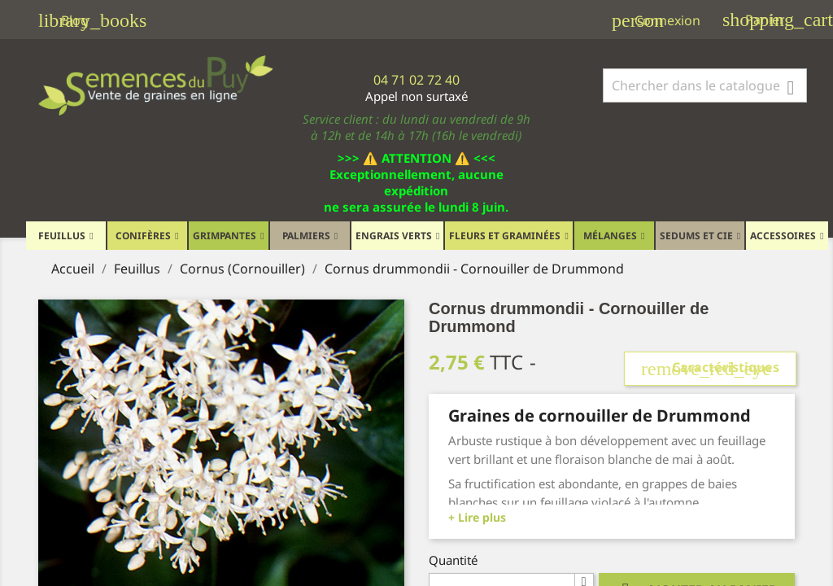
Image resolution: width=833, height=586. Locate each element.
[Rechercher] (705, 85)
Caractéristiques (710, 368)
